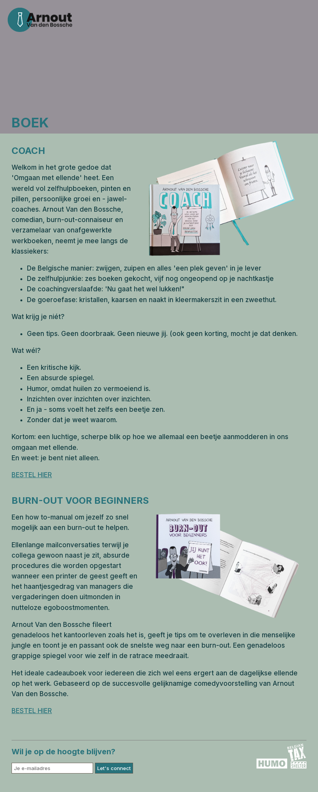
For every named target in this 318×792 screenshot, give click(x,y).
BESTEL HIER (32, 475)
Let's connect (114, 768)
